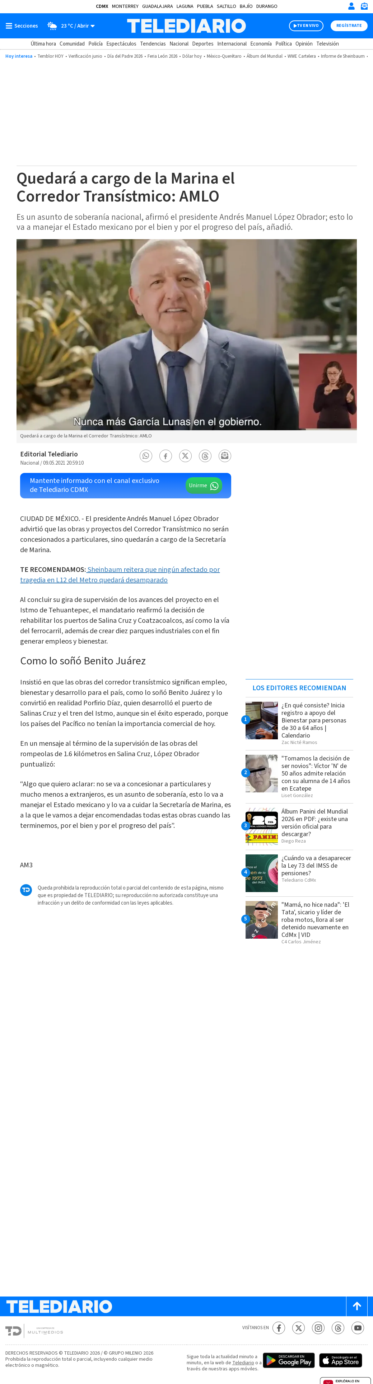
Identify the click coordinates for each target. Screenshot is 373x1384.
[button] (146, 455)
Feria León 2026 (162, 56)
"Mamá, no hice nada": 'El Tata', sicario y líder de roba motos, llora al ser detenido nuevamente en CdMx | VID (315, 919)
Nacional (178, 44)
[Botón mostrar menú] (23, 25)
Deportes (203, 44)
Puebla (205, 6)
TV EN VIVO (308, 26)
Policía (95, 44)
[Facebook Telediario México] (278, 1328)
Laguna (185, 6)
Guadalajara (157, 6)
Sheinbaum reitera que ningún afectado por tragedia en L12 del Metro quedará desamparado (120, 575)
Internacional (232, 44)
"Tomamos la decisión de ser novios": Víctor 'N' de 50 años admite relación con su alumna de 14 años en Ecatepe (315, 773)
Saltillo (226, 6)
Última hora (43, 44)
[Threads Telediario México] (338, 1328)
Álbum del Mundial (265, 56)
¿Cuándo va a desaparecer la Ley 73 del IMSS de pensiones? (316, 866)
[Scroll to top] (357, 1306)
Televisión (327, 44)
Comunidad (72, 44)
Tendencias (153, 44)
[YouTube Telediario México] (357, 1328)
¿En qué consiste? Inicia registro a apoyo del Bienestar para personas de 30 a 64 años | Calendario (313, 720)
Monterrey (125, 6)
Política (283, 44)
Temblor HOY (50, 56)
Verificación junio (85, 56)
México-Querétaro (224, 56)
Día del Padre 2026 (125, 56)
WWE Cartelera (302, 56)
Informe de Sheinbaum (343, 56)
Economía (261, 44)
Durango (267, 6)
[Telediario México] (186, 25)
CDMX (102, 6)
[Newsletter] (364, 8)
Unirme (198, 485)
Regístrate (349, 26)
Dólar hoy (192, 56)
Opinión (304, 44)
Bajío (246, 6)
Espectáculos (121, 44)
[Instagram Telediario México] (318, 1328)
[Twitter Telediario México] (298, 1328)
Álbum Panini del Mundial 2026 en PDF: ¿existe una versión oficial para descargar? (314, 823)
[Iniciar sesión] (351, 6)
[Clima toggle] (68, 25)
